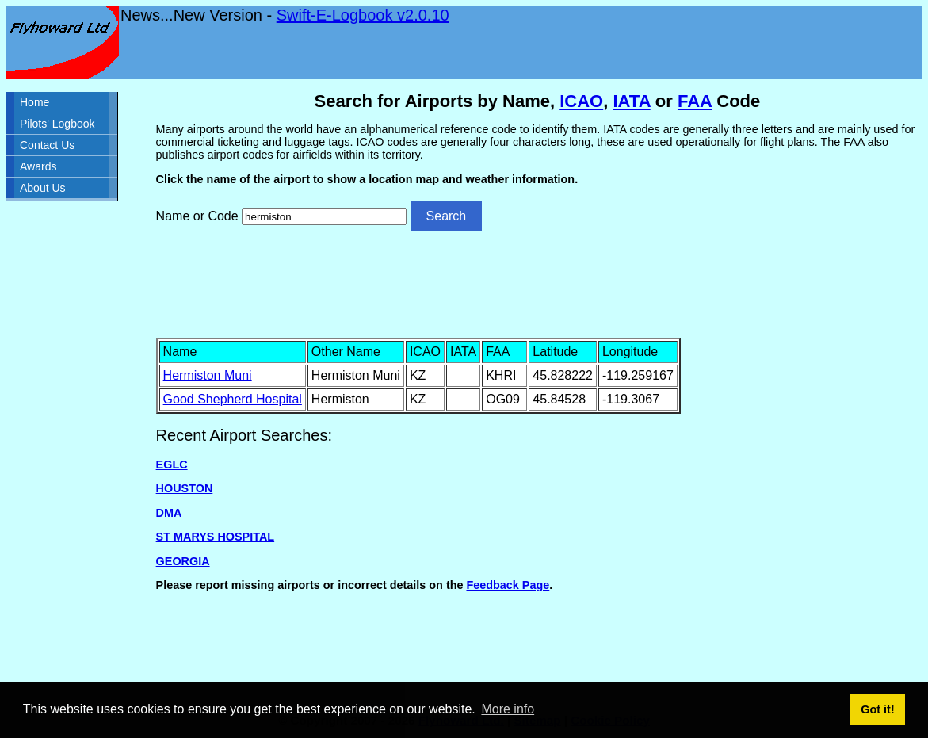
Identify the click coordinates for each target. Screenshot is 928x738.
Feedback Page (507, 585)
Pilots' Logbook (57, 123)
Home (34, 102)
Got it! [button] (877, 709)
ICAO (581, 101)
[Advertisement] (537, 283)
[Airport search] (324, 216)
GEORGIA (183, 561)
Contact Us (47, 145)
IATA (631, 101)
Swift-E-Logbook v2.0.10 (363, 15)
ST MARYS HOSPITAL (215, 536)
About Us (43, 188)
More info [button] (507, 709)
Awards (38, 166)
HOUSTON (184, 488)
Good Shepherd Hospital (232, 399)
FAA (695, 101)
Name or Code (197, 216)
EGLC (172, 464)
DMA (169, 513)
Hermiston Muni (207, 375)
